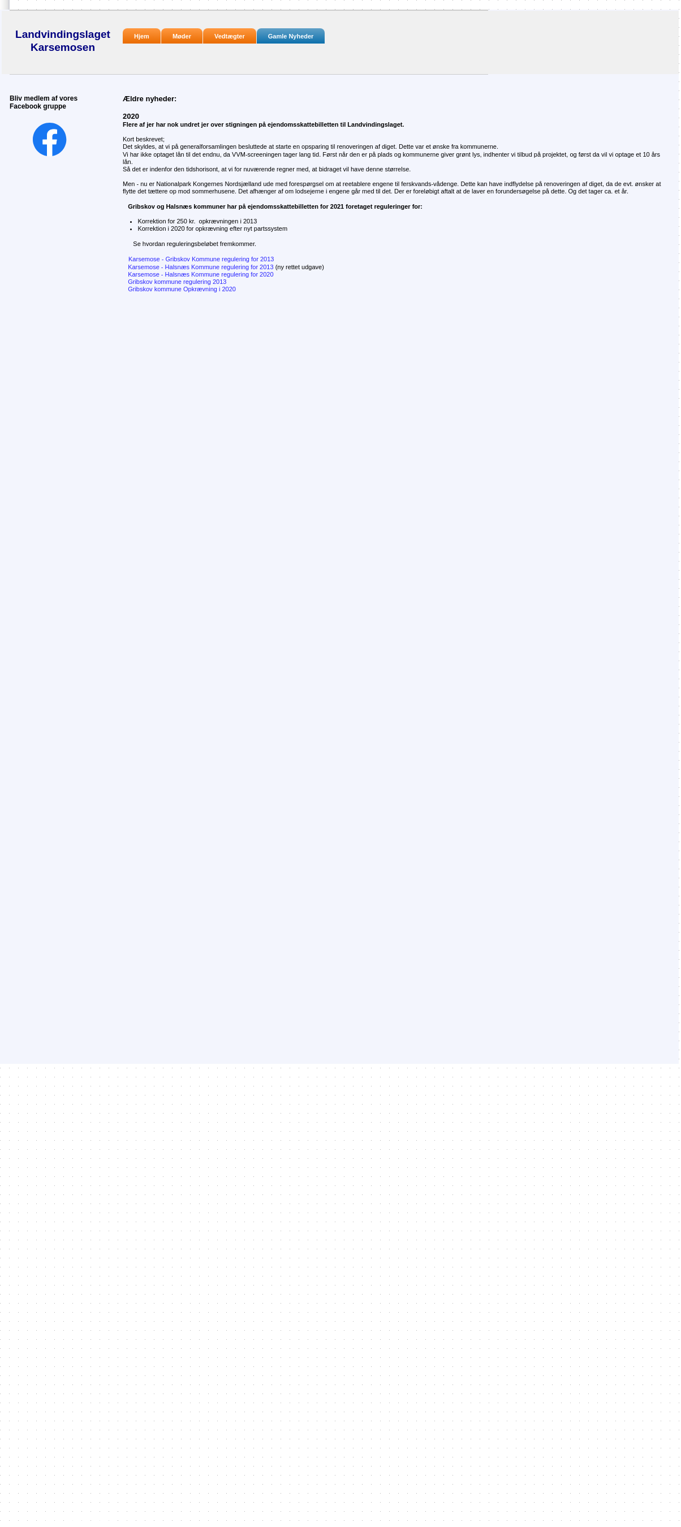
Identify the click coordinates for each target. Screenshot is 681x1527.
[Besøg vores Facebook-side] (50, 140)
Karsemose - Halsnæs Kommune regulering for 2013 (223, 267)
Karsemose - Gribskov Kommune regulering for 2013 (201, 259)
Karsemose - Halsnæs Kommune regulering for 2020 (198, 274)
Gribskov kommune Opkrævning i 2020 (182, 289)
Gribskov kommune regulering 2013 (177, 281)
